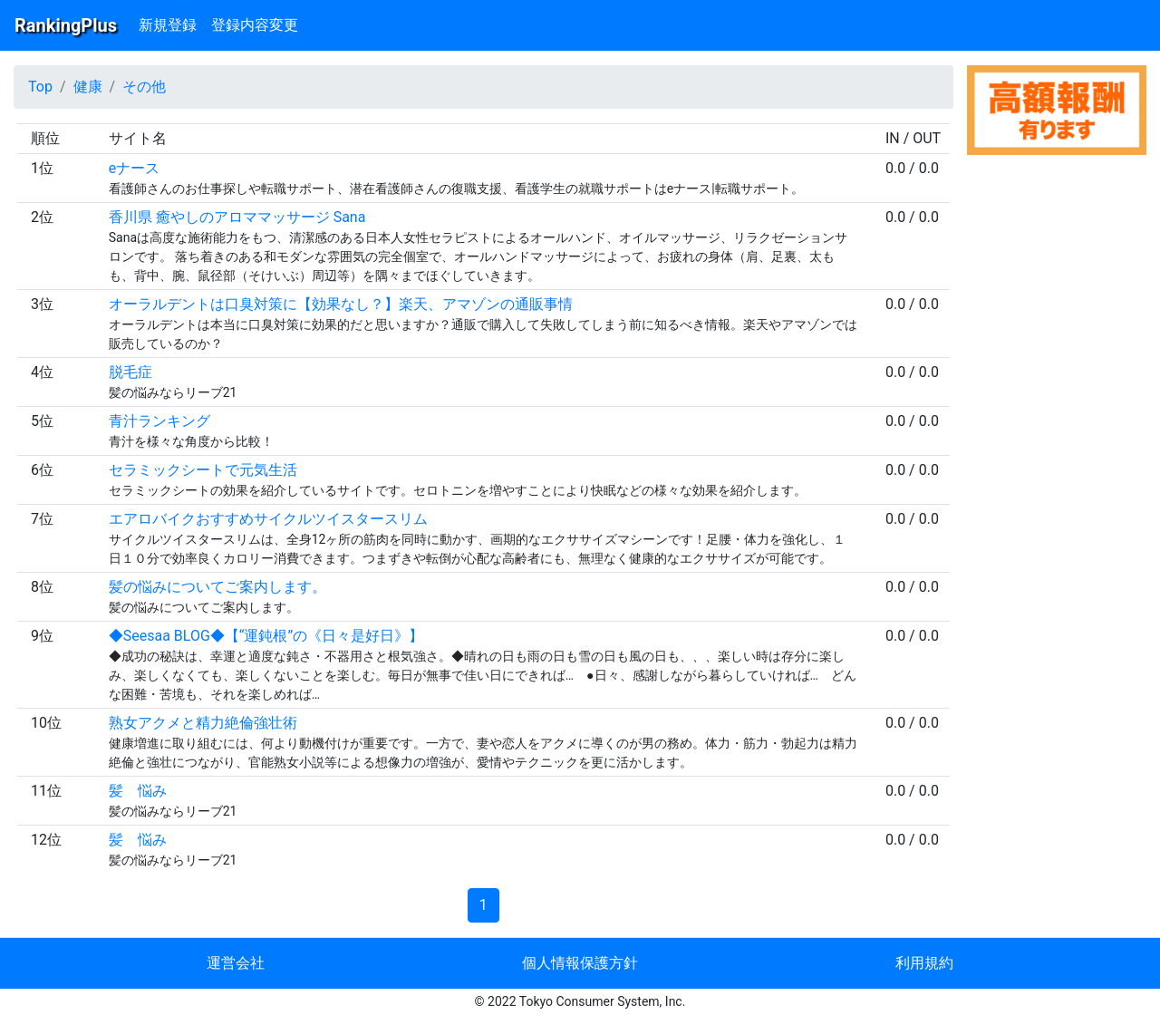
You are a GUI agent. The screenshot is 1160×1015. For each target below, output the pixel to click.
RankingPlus (65, 25)
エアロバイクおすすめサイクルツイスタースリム (268, 518)
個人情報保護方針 (580, 963)
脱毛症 (130, 372)
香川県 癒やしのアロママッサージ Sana (237, 217)
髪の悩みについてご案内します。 (217, 586)
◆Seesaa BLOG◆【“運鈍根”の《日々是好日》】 (266, 635)
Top (40, 86)
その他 (144, 86)
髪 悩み (138, 790)
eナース (134, 168)
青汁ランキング (159, 421)
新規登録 (168, 25)
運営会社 (236, 963)
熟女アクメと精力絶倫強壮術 (203, 722)
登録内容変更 (254, 25)
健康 (87, 86)
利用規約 (924, 963)
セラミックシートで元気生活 (203, 469)
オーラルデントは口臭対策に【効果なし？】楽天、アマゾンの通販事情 (341, 304)
